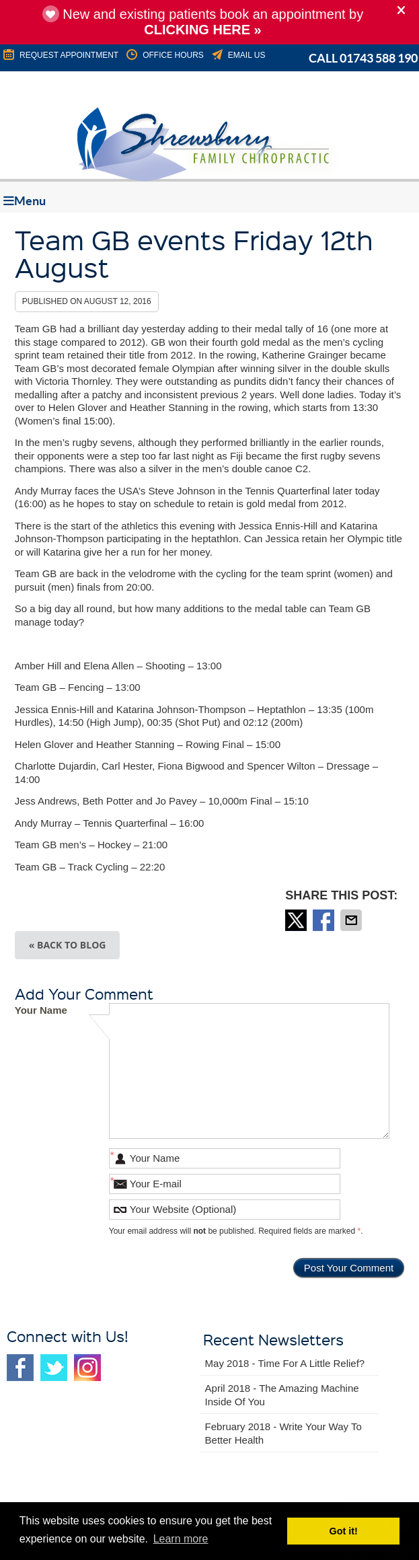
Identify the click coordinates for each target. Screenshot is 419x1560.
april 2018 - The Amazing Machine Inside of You (282, 1394)
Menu (24, 201)
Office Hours (164, 55)
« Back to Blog (67, 944)
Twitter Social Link (53, 1367)
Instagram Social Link (87, 1367)
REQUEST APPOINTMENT (59, 55)
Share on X (297, 920)
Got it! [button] (344, 1531)
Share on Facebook (325, 920)
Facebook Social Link (20, 1367)
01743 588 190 (379, 58)
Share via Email (352, 920)
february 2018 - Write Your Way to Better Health (283, 1433)
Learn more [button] (180, 1539)
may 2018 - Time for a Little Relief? (285, 1363)
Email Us (238, 55)
